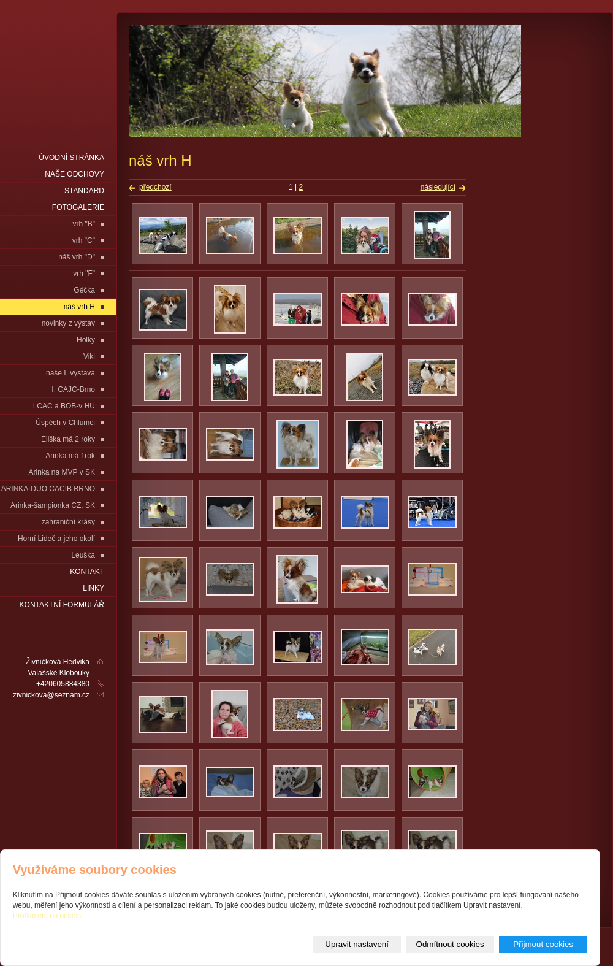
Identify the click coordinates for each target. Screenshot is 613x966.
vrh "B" (83, 224)
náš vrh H (79, 306)
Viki (89, 356)
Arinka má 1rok (70, 455)
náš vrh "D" (76, 257)
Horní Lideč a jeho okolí (56, 538)
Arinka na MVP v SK (62, 472)
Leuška (83, 555)
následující (438, 187)
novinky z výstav (68, 323)
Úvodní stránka (71, 157)
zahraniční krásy (68, 522)
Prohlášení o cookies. (48, 915)
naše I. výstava (70, 373)
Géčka (84, 290)
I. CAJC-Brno (73, 389)
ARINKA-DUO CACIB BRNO (48, 489)
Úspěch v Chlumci (65, 422)
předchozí (155, 187)
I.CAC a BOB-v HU (64, 406)
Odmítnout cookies (450, 944)
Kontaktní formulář (62, 604)
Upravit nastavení (357, 944)
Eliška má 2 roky (68, 439)
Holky (86, 339)
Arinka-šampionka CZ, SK (52, 505)
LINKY (93, 588)
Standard (84, 190)
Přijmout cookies (543, 944)
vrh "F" (84, 273)
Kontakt (87, 571)
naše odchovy (74, 174)
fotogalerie (78, 207)
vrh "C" (83, 240)
